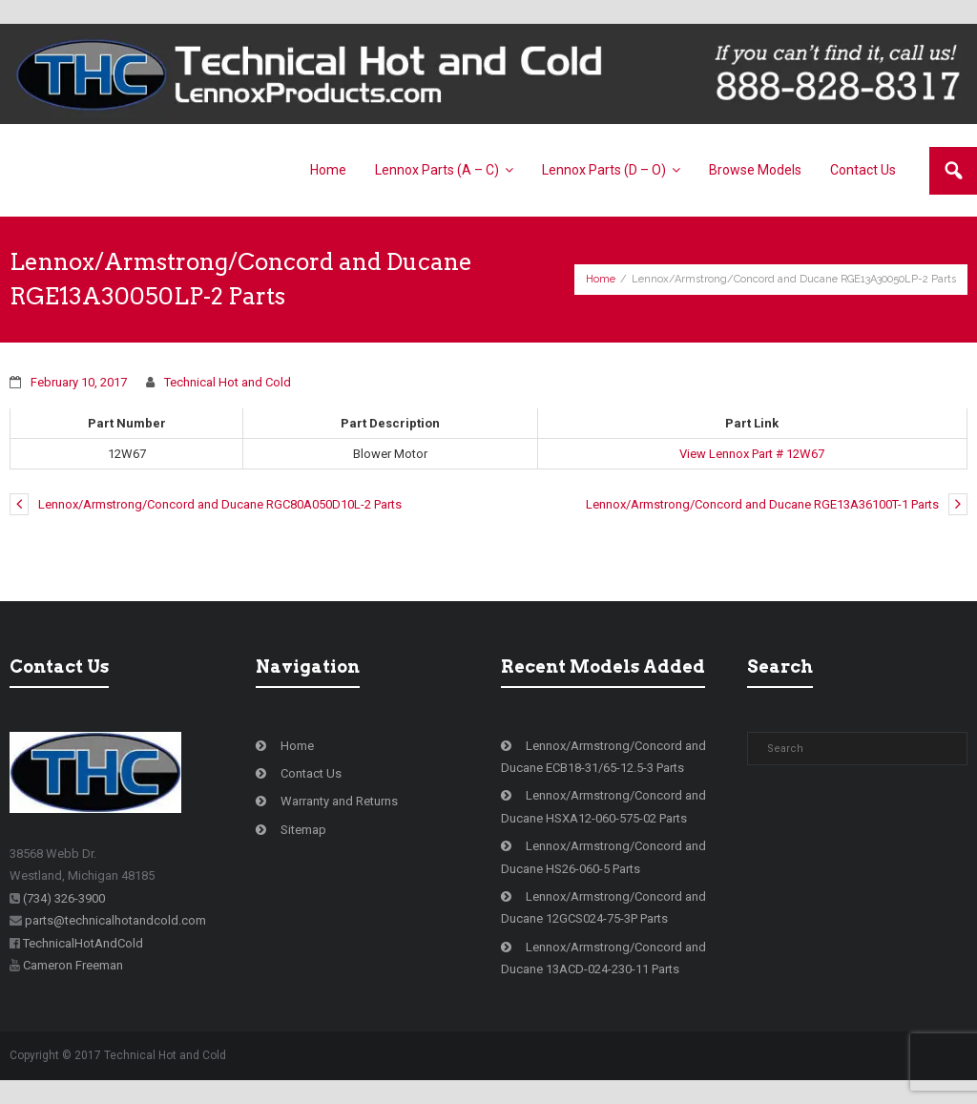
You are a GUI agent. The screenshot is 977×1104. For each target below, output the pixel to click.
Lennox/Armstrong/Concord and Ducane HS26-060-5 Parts (603, 857)
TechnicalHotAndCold (83, 943)
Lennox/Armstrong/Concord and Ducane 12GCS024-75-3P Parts (603, 907)
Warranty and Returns (339, 801)
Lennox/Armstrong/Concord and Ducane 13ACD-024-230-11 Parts (603, 958)
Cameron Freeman (73, 965)
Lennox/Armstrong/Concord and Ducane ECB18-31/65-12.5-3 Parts (603, 757)
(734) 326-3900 (64, 898)
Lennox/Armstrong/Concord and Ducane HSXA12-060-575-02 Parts (603, 806)
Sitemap (303, 830)
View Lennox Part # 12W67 (751, 454)
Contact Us (311, 773)
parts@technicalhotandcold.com (115, 920)
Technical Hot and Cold (227, 382)
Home (600, 279)
